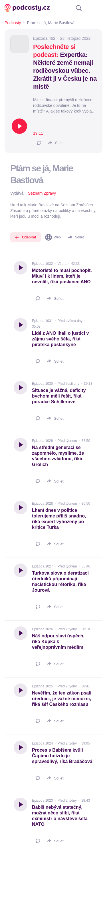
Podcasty (13, 22)
